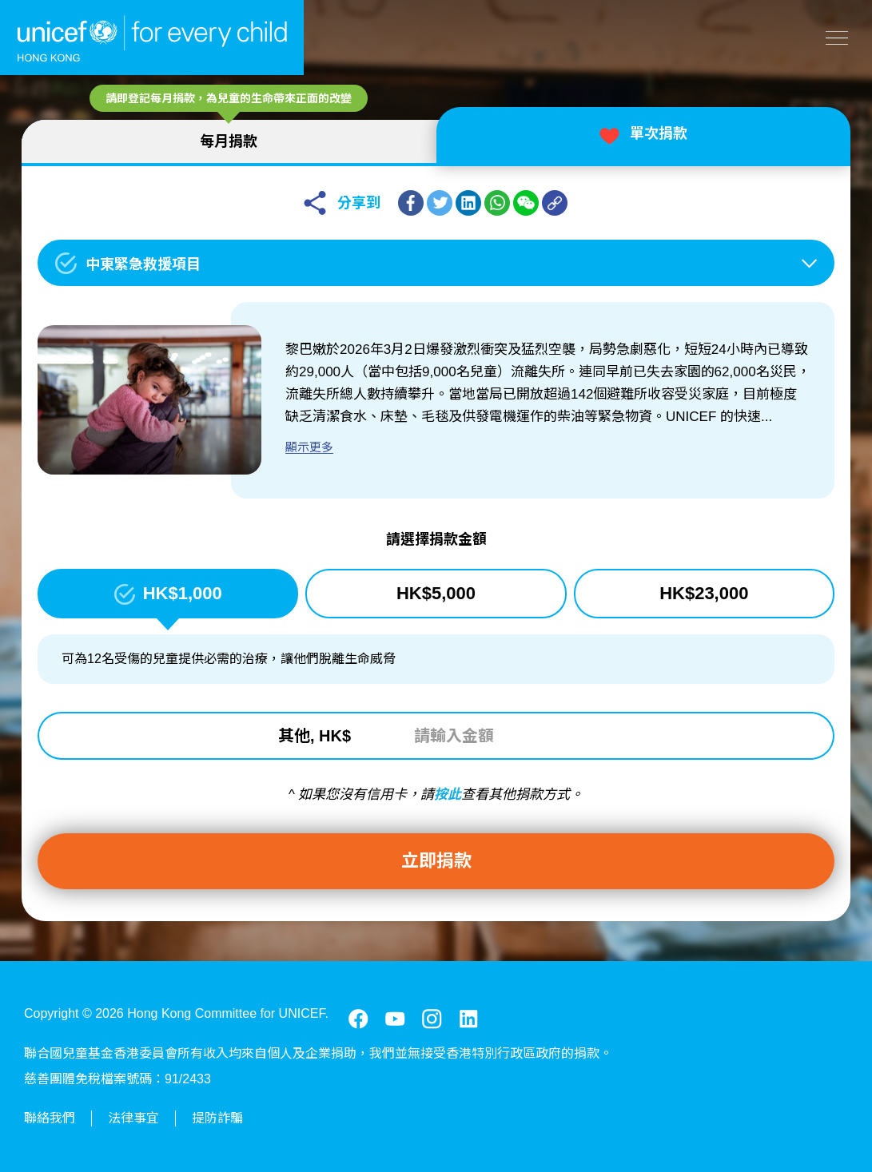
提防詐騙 (217, 1118)
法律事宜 (133, 1118)
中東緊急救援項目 (145, 264)
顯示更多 (312, 447)
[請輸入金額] (500, 735)
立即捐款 (436, 861)
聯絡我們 (49, 1118)
